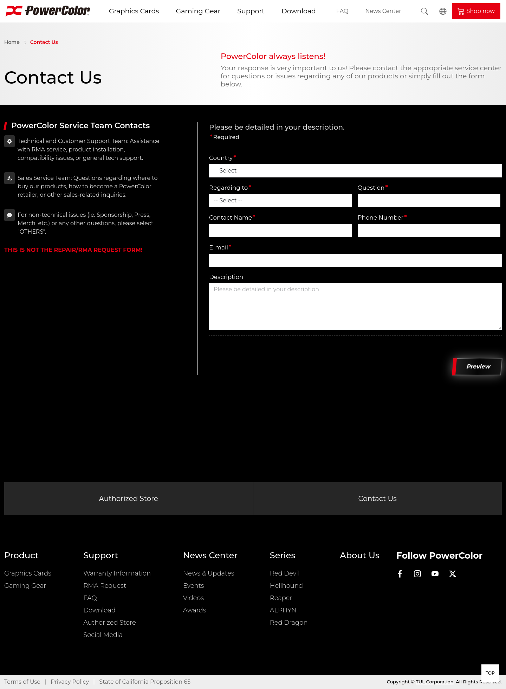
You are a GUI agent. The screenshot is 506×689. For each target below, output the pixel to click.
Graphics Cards (134, 11)
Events (193, 586)
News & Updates (208, 573)
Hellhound (286, 586)
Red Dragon (289, 622)
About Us (359, 555)
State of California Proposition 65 (144, 681)
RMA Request (104, 586)
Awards (194, 610)
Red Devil (285, 573)
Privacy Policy (70, 681)
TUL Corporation (435, 681)
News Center (383, 11)
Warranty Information (117, 573)
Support (251, 11)
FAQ (342, 11)
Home (12, 42)
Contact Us (44, 42)
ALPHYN (283, 610)
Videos (193, 598)
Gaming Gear (198, 11)
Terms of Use (22, 681)
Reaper (281, 598)
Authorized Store (128, 498)
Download (298, 11)
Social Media (103, 635)
